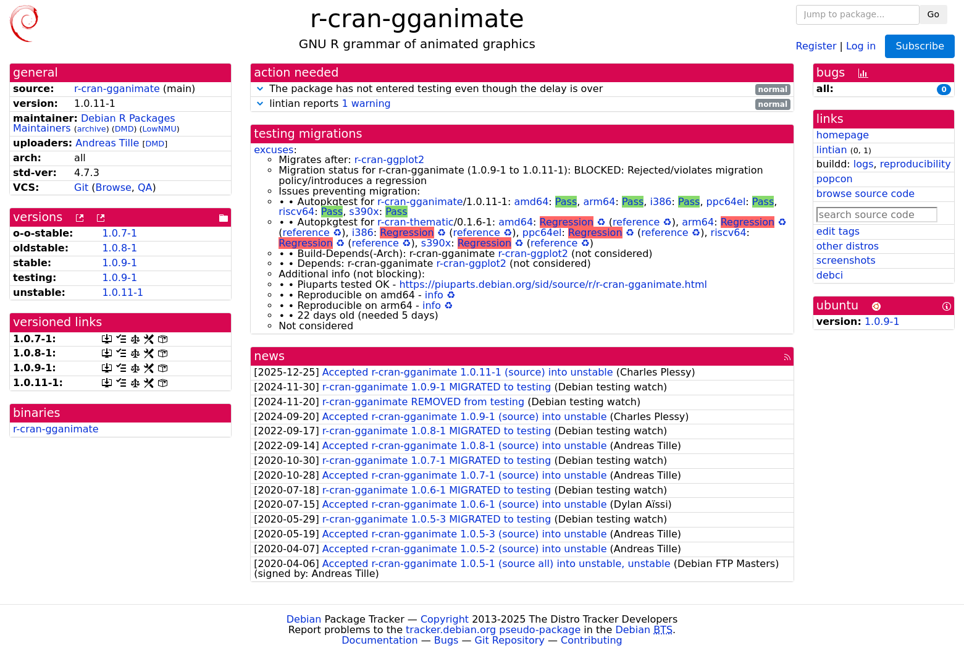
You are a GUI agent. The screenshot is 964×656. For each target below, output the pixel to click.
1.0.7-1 (119, 233)
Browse (114, 187)
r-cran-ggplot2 (389, 160)
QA (145, 187)
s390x (364, 211)
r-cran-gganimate (117, 89)
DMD (124, 128)
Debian (304, 619)
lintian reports (522, 104)
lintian (831, 150)
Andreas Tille (107, 143)
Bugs (446, 640)
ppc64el (726, 202)
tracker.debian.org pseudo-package (493, 630)
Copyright (445, 619)
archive (91, 128)
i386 (661, 202)
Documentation (379, 640)
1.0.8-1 (119, 248)
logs (863, 164)
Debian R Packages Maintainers (94, 123)
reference (636, 222)
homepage (842, 135)
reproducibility (915, 164)
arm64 (599, 202)
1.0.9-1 (119, 263)
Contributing (591, 640)
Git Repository (510, 640)
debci (829, 275)
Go (933, 14)
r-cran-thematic (415, 222)
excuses (273, 150)
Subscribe (919, 46)
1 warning (366, 103)
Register (816, 45)
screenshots (846, 260)
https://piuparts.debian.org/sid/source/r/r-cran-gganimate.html (553, 284)
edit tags (838, 231)
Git (81, 187)
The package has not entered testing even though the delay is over (522, 89)
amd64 (531, 202)
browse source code (865, 194)
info (434, 295)
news (269, 356)
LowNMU (160, 128)
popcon (834, 179)
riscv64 (296, 211)
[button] (260, 89)
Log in (861, 45)
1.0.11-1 (122, 292)
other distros (847, 246)
